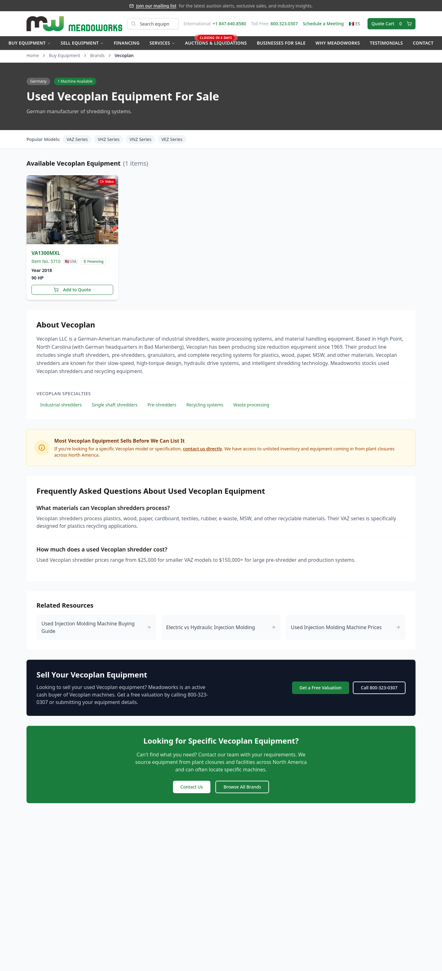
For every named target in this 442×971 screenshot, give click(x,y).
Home (32, 55)
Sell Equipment (82, 43)
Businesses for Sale (281, 43)
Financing (127, 43)
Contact (423, 43)
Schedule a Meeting (323, 24)
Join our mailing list (156, 6)
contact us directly (202, 449)
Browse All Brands (242, 787)
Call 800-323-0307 (379, 688)
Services (162, 43)
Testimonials (386, 43)
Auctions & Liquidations (216, 41)
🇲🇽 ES (354, 24)
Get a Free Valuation (321, 688)
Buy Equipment (29, 43)
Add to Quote (72, 290)
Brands (97, 55)
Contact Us (191, 787)
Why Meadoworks (337, 43)
